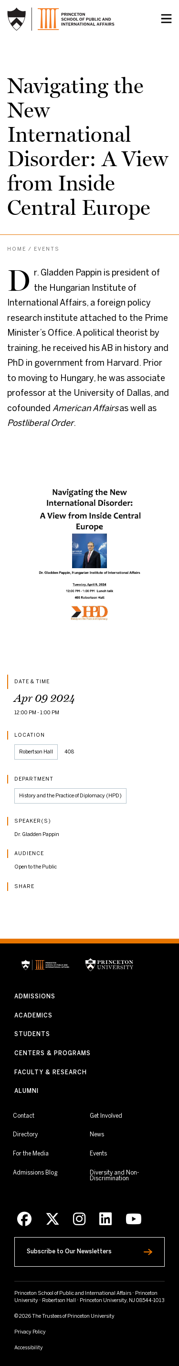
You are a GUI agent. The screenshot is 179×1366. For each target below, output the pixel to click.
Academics (33, 1015)
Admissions (34, 996)
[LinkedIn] (105, 1220)
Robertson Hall (36, 752)
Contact (23, 1116)
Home (16, 249)
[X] (52, 1220)
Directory (25, 1134)
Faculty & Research (50, 1072)
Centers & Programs (52, 1053)
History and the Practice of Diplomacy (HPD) (70, 796)
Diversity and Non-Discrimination (127, 1175)
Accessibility (45, 1347)
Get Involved (106, 1116)
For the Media (31, 1153)
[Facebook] (24, 1220)
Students (32, 1034)
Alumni (26, 1091)
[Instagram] (79, 1220)
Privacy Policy (30, 1332)
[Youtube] (134, 1220)
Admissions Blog (35, 1172)
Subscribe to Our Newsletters (88, 1249)
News (97, 1134)
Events (47, 249)
